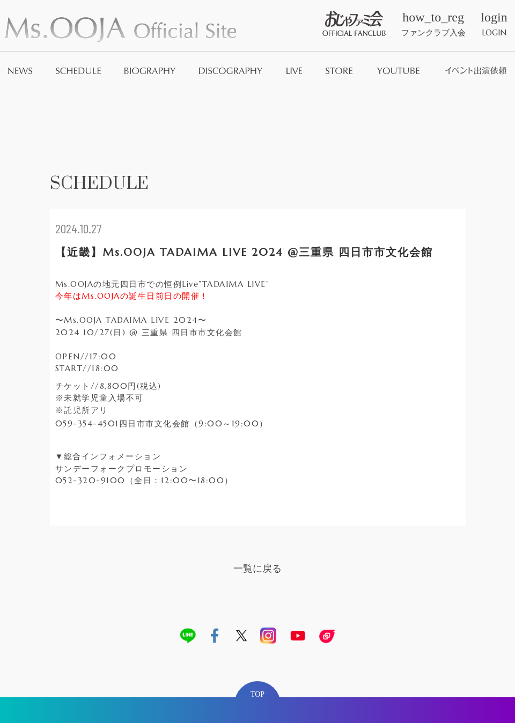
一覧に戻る (257, 568)
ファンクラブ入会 (433, 24)
